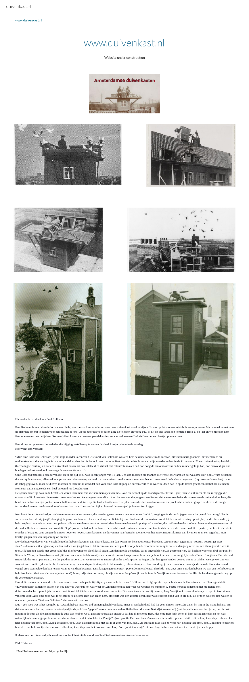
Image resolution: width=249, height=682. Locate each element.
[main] (124, 43)
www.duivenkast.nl (28, 20)
